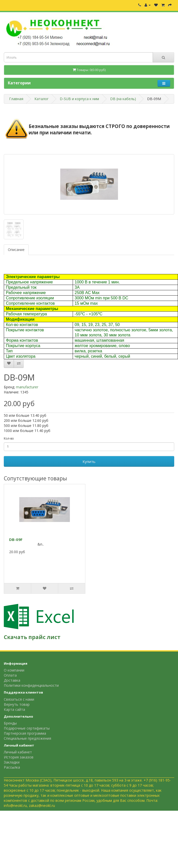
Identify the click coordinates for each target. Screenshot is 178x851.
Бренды (10, 723)
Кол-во (9, 438)
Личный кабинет (18, 752)
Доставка (12, 680)
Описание (16, 249)
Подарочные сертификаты (27, 728)
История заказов (18, 757)
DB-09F (16, 539)
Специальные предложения (27, 738)
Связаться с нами (19, 699)
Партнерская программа (25, 733)
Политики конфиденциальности (31, 685)
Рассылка (12, 767)
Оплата (10, 675)
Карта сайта (14, 709)
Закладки (11, 762)
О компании (14, 670)
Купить (89, 461)
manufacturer (27, 387)
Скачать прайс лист (32, 637)
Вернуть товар (17, 704)
